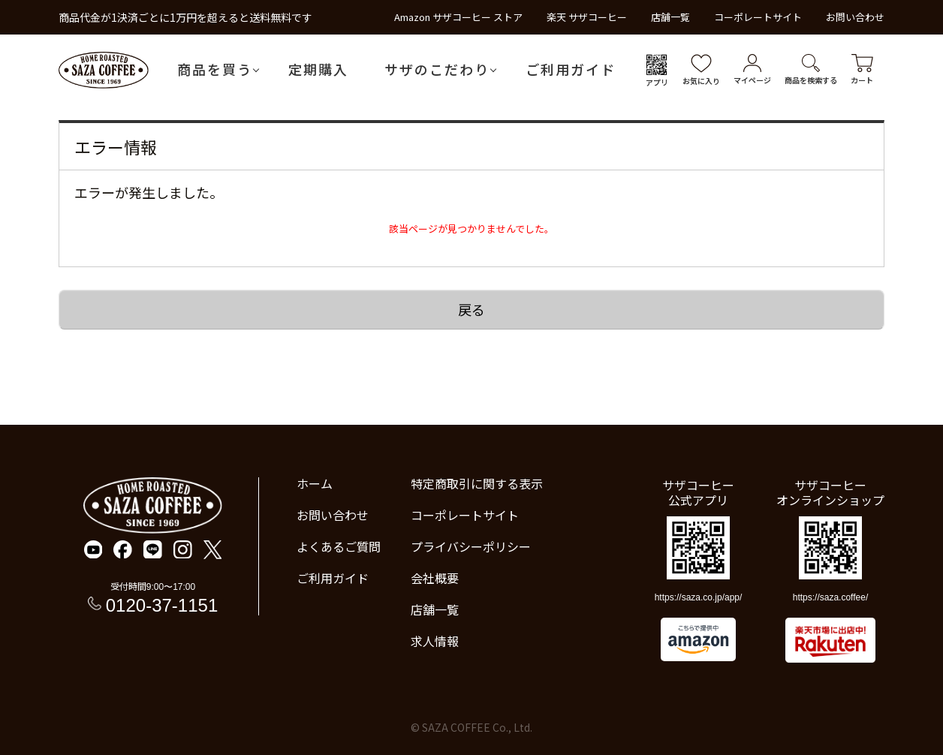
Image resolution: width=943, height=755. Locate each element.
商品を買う (214, 69)
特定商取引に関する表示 (477, 483)
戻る (471, 309)
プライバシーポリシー (471, 546)
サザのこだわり (437, 69)
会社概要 (435, 578)
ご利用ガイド (571, 69)
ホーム (315, 483)
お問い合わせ (855, 17)
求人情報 (435, 641)
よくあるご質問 (339, 546)
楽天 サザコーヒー (587, 17)
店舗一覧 (670, 17)
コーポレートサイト (758, 17)
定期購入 (318, 69)
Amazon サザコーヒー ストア (458, 17)
